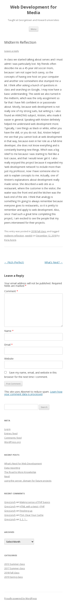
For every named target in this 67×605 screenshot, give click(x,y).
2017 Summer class (14, 568)
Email (8, 344)
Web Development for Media (33, 9)
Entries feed (10, 433)
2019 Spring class (13, 577)
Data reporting (12, 467)
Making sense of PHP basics (35, 502)
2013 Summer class (14, 564)
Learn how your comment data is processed (33, 393)
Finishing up (26, 510)
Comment (11, 291)
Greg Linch (10, 502)
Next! (7, 476)
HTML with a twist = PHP (32, 506)
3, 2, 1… (23, 519)
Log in (7, 429)
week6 (28, 235)
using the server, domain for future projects (27, 480)
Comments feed (13, 437)
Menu (33, 29)
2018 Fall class (38, 231)
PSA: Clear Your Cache (31, 515)
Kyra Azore (10, 239)
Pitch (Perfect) (14, 262)
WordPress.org (12, 442)
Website (9, 358)
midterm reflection (14, 235)
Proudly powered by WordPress (20, 598)
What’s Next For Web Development (23, 463)
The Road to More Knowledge (20, 472)
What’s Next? (54, 262)
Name (9, 331)
